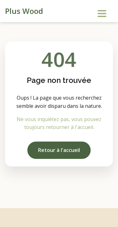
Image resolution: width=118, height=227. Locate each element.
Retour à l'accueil (59, 150)
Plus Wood (24, 11)
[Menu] (101, 12)
